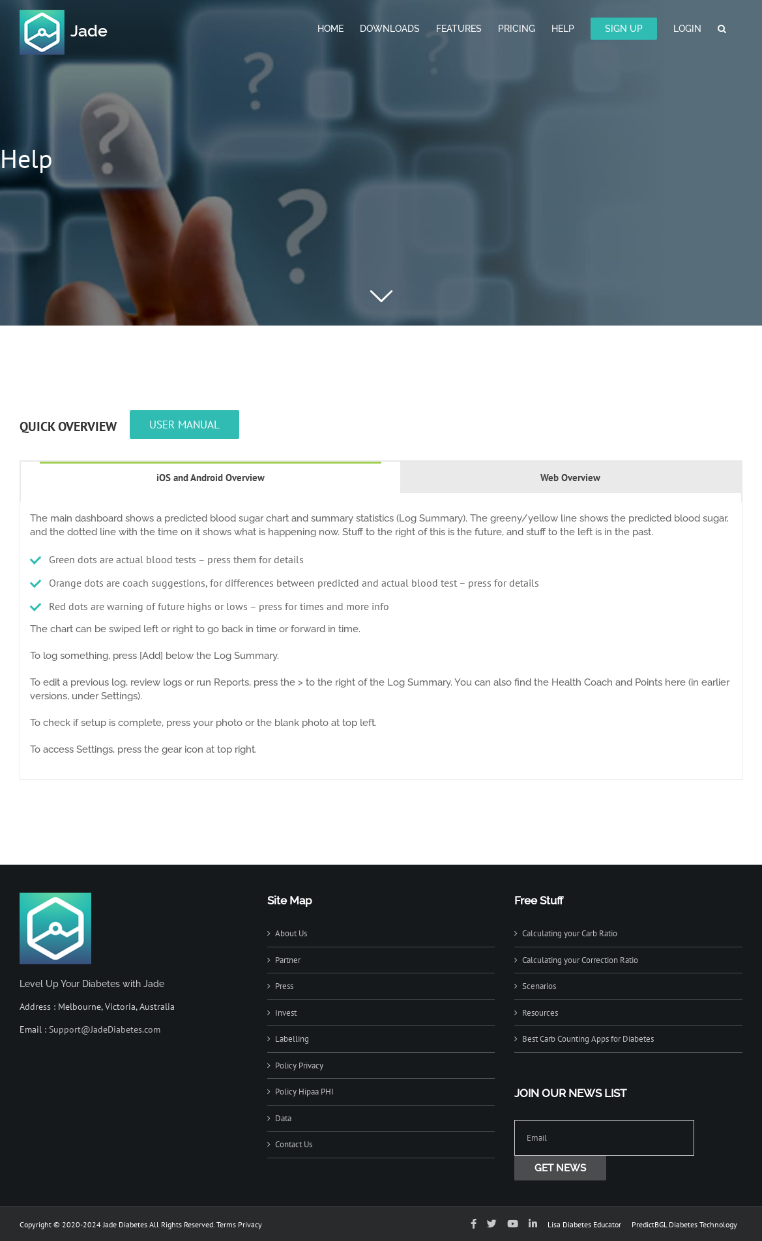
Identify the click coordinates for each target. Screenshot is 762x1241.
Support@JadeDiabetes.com (104, 1029)
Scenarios (539, 986)
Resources (540, 1012)
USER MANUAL (184, 424)
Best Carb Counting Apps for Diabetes (588, 1038)
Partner (287, 960)
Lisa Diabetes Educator (584, 1224)
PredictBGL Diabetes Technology (684, 1224)
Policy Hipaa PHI (304, 1091)
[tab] (210, 477)
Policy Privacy (299, 1065)
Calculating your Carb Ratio (569, 933)
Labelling (292, 1038)
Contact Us (293, 1144)
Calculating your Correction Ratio (580, 960)
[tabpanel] (381, 641)
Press (284, 986)
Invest (286, 1012)
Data (283, 1118)
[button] (722, 27)
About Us (291, 933)
